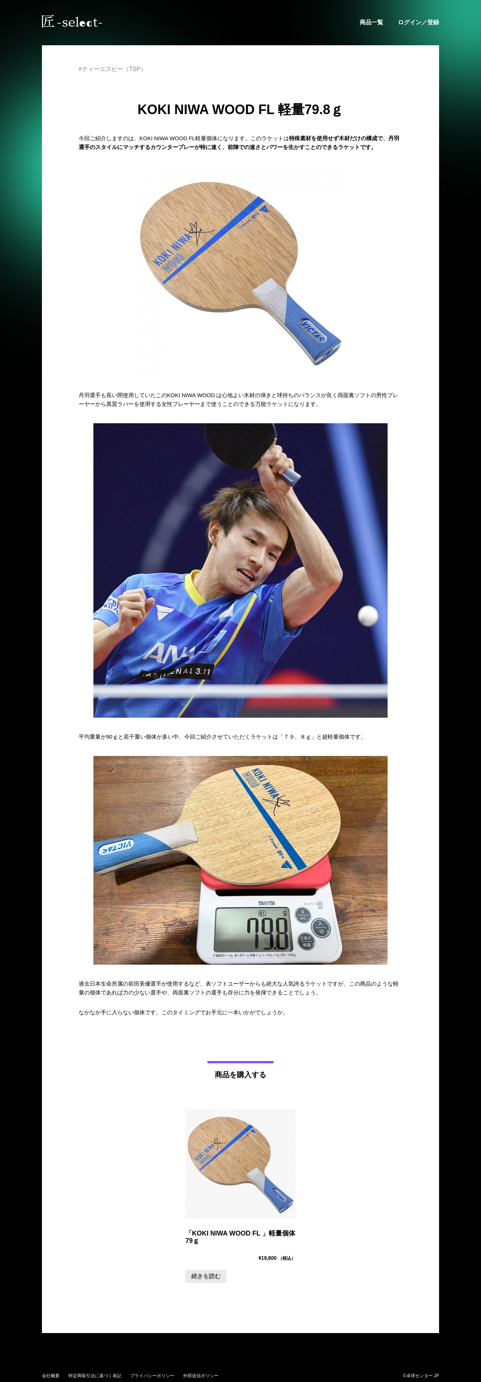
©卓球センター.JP (421, 1375)
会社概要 (51, 1375)
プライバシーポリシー (152, 1375)
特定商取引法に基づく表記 (94, 1375)
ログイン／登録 (418, 22)
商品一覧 (371, 22)
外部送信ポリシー (200, 1375)
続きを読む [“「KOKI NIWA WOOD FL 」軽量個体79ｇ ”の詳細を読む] (206, 1276)
